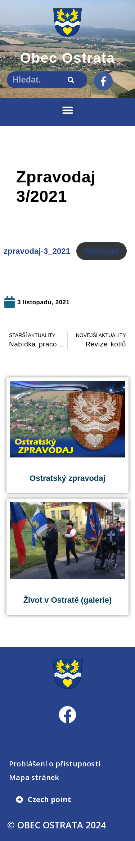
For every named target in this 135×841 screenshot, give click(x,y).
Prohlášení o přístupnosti (54, 764)
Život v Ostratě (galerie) (67, 600)
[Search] (71, 79)
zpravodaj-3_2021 (37, 251)
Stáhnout (101, 251)
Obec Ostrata (67, 58)
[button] (67, 110)
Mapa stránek (34, 777)
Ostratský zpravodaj (67, 478)
